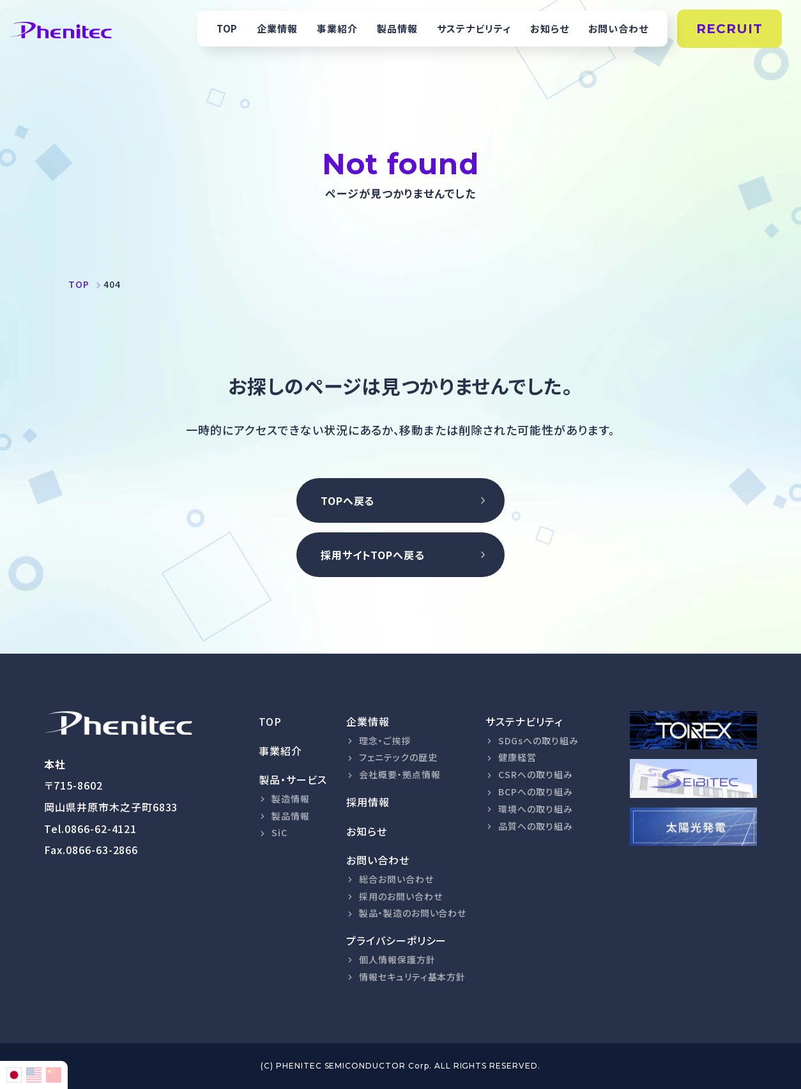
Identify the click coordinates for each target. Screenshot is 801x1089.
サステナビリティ (474, 28)
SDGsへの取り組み (538, 740)
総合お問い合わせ (396, 879)
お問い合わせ (618, 28)
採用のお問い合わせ (401, 896)
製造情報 (290, 798)
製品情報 (397, 28)
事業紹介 (337, 28)
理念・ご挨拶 (385, 740)
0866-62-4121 (101, 828)
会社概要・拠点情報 (400, 774)
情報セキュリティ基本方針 (412, 976)
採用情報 (368, 801)
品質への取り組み (535, 826)
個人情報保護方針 (397, 959)
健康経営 (517, 757)
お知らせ (549, 28)
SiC (279, 832)
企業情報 (277, 28)
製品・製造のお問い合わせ (413, 912)
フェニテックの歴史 (398, 757)
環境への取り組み (535, 808)
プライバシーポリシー (396, 940)
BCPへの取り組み (535, 791)
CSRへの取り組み (535, 774)
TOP (227, 28)
